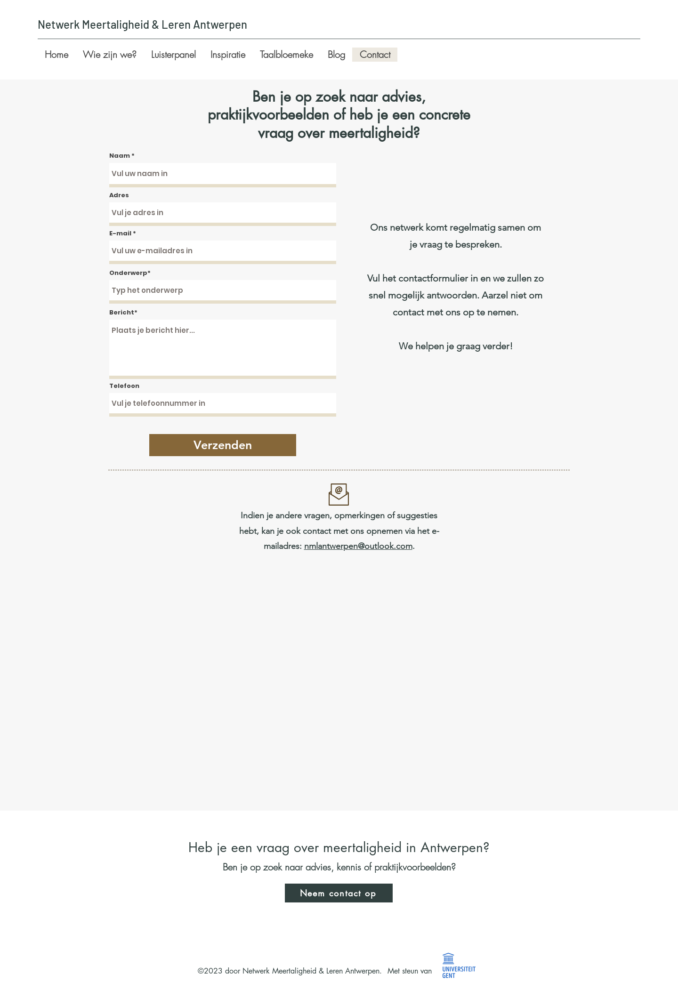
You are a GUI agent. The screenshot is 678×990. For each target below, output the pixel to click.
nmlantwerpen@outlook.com (358, 546)
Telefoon (124, 386)
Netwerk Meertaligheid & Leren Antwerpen (142, 24)
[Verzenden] (222, 445)
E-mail (120, 233)
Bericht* (123, 312)
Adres (119, 195)
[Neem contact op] (339, 893)
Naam (119, 156)
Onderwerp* (130, 273)
